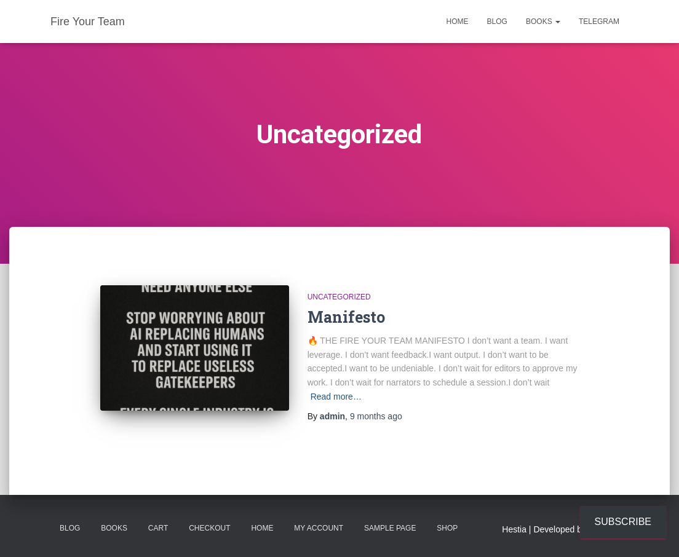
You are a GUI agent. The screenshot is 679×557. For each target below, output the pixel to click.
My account (318, 528)
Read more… (336, 396)
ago (376, 416)
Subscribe (623, 521)
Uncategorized (339, 297)
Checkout (209, 528)
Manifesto (346, 317)
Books (543, 21)
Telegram (599, 21)
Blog (497, 21)
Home (458, 21)
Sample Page (390, 528)
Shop (447, 528)
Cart (158, 528)
